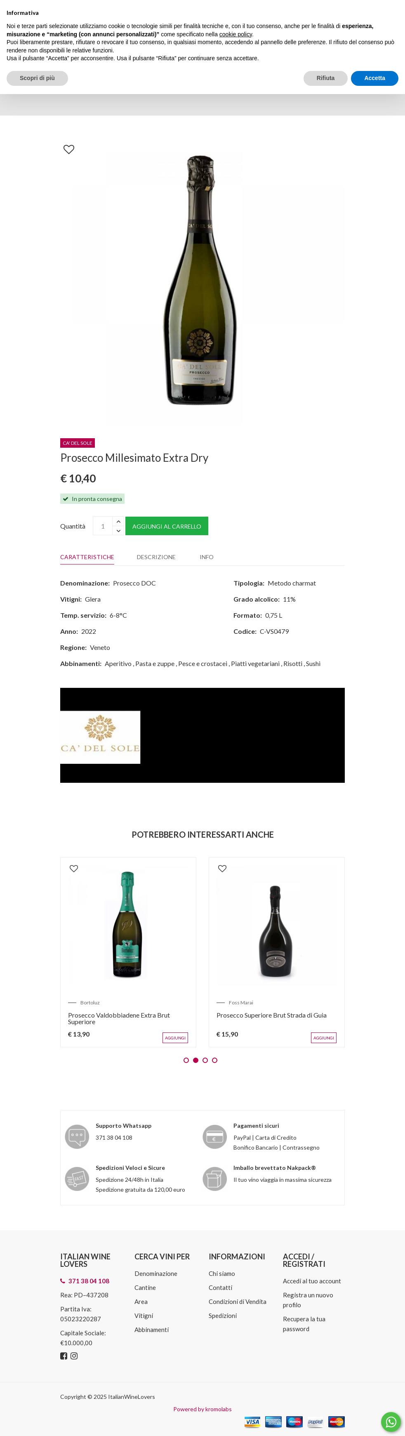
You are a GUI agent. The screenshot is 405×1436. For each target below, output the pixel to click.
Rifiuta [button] (326, 78)
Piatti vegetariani (255, 663)
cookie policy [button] (235, 34)
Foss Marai (242, 1002)
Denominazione (155, 1273)
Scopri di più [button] (37, 78)
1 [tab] (186, 1060)
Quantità (72, 526)
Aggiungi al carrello (166, 526)
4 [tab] (214, 1060)
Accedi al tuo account (312, 1280)
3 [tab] (205, 1060)
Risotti (292, 663)
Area (141, 1301)
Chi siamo (222, 1273)
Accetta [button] (374, 78)
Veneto (100, 647)
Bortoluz (91, 1002)
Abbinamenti (151, 1329)
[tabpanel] (128, 952)
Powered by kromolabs (202, 1408)
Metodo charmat (292, 583)
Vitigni (143, 1315)
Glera (93, 599)
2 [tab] (195, 1060)
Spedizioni (223, 1315)
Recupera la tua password (304, 1323)
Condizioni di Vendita (237, 1301)
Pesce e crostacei (202, 663)
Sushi (313, 663)
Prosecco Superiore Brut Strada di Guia (272, 1014)
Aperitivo (118, 663)
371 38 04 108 (114, 1137)
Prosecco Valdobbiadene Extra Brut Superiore (120, 1017)
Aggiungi (175, 1037)
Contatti (220, 1287)
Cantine (145, 1287)
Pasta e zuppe (154, 663)
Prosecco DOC (134, 583)
